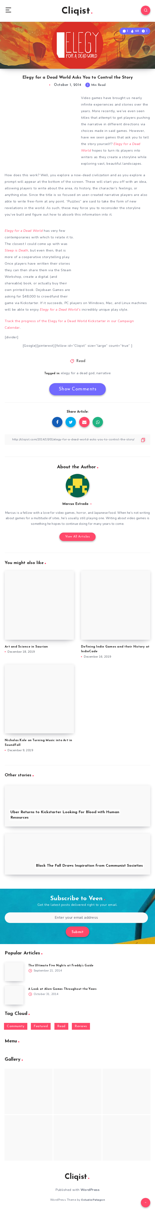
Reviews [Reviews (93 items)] (81, 1026)
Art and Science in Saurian (26, 646)
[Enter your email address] (76, 917)
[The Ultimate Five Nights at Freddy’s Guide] (14, 971)
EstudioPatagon (93, 1200)
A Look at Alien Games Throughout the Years (62, 989)
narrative (103, 373)
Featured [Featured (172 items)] (41, 1026)
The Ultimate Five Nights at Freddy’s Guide (61, 965)
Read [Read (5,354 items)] (61, 1026)
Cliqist (76, 11)
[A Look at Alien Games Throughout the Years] (14, 995)
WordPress (90, 1190)
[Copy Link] (77, 439)
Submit (77, 932)
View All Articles (77, 536)
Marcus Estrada (75, 504)
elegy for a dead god (78, 373)
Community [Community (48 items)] (15, 1026)
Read (80, 361)
